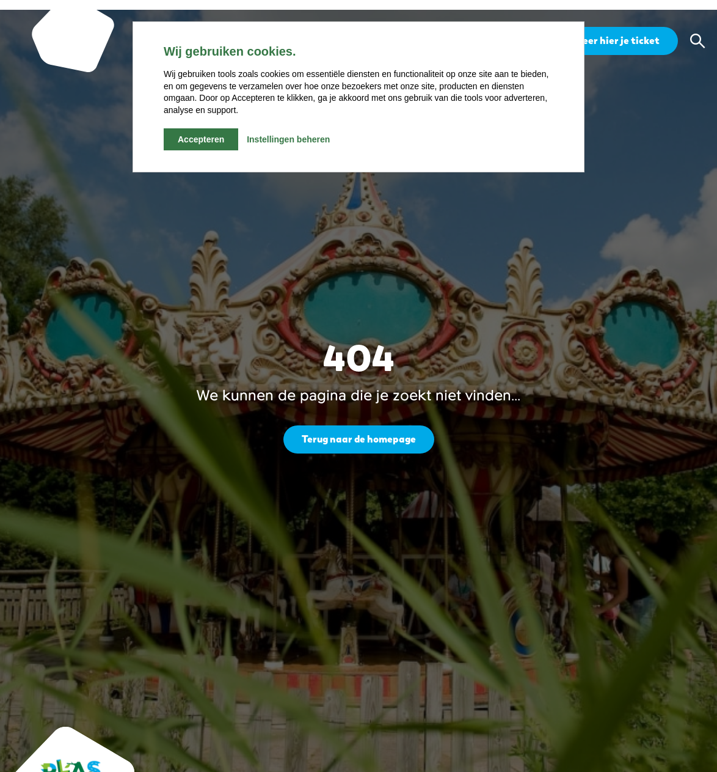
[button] (697, 41)
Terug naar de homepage (359, 439)
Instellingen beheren (288, 139)
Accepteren (201, 139)
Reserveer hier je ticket (605, 40)
